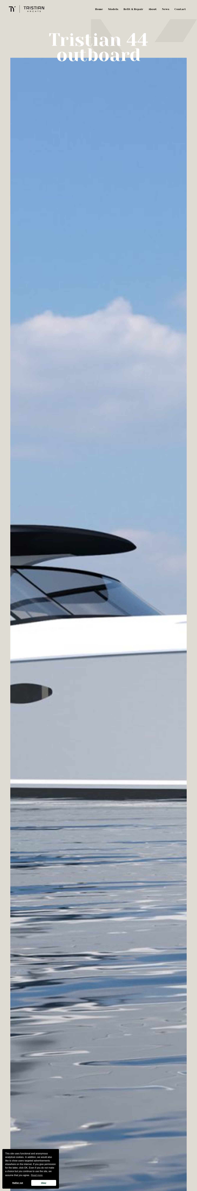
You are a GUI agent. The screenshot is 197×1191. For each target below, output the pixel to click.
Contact (180, 9)
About (152, 9)
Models (113, 9)
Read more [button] (37, 1175)
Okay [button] (43, 1183)
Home (99, 9)
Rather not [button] (17, 1183)
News (165, 9)
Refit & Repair (133, 9)
